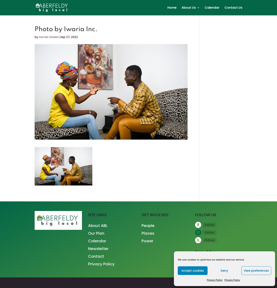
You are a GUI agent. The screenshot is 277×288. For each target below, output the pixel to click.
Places (148, 233)
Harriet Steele (48, 37)
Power (147, 241)
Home (172, 8)
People (148, 225)
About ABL (98, 225)
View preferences (256, 271)
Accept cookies (192, 271)
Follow (209, 225)
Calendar (212, 8)
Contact (96, 256)
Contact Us (233, 8)
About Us (189, 8)
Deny (224, 271)
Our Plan (96, 233)
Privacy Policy (215, 280)
